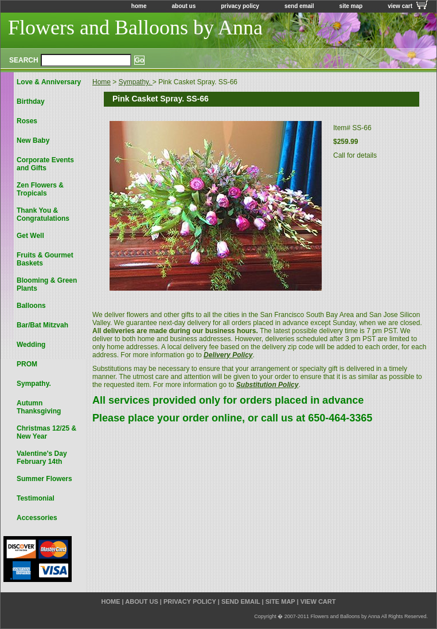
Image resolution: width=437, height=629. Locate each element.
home (139, 6)
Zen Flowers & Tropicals (40, 189)
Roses (27, 121)
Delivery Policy (228, 355)
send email (299, 6)
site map (351, 6)
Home (101, 82)
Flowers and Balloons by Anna (135, 27)
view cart (400, 6)
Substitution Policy (267, 385)
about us (184, 6)
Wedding (31, 345)
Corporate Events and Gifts (45, 164)
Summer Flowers (44, 479)
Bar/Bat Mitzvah (42, 325)
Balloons (31, 306)
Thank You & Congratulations (43, 214)
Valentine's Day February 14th (42, 458)
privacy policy (240, 6)
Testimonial (35, 498)
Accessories (37, 518)
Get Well (30, 236)
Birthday (31, 101)
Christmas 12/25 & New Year (46, 432)
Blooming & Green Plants (47, 284)
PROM (27, 364)
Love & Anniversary (49, 82)
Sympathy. (136, 82)
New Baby (33, 140)
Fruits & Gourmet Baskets (45, 259)
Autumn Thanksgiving (39, 407)
